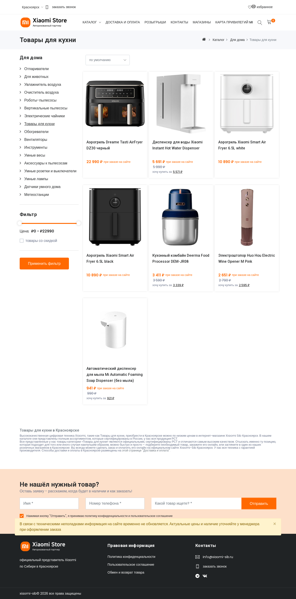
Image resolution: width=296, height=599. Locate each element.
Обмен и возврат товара (126, 572)
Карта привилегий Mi (234, 22)
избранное (260, 6)
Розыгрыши (155, 22)
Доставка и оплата (123, 22)
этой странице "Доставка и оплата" (146, 451)
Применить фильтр (44, 263)
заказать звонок (64, 7)
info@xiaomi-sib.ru (218, 557)
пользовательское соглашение (152, 516)
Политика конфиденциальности (131, 556)
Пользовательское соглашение (131, 564)
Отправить (259, 503)
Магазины (202, 22)
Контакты (179, 22)
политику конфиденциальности (106, 516)
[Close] (274, 524)
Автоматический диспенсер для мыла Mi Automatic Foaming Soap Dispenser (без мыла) (114, 375)
